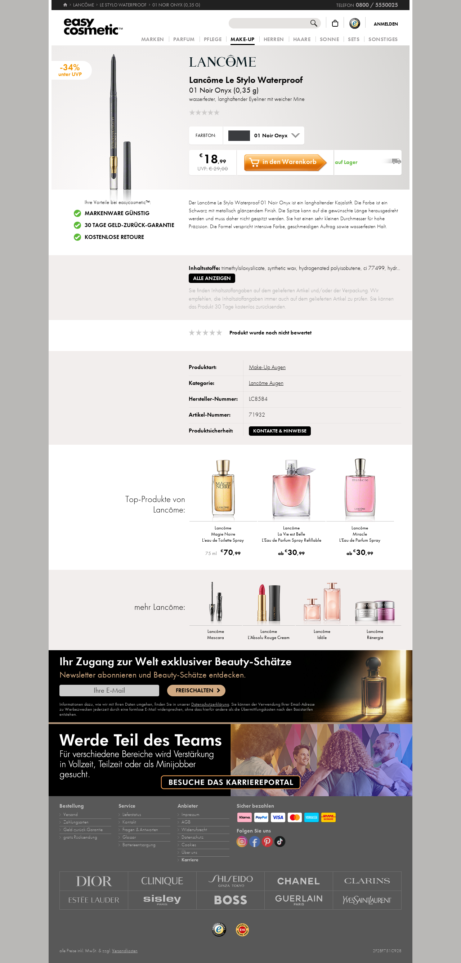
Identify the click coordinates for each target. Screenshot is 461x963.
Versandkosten (125, 951)
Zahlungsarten (76, 822)
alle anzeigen (212, 278)
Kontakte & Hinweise (279, 431)
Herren (274, 39)
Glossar (129, 837)
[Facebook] (255, 841)
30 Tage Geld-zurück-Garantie (129, 225)
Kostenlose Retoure (114, 237)
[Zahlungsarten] (319, 816)
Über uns (189, 852)
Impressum (190, 814)
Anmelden (386, 24)
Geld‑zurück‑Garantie (83, 830)
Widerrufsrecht (194, 830)
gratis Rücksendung (80, 837)
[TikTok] (280, 841)
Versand (70, 814)
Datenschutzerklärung (210, 704)
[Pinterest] (267, 841)
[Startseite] (65, 2)
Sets (353, 39)
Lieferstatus (131, 814)
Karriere (190, 860)
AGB (186, 822)
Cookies (189, 845)
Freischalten (194, 690)
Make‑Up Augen (267, 367)
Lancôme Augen (266, 383)
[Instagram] (242, 841)
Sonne (329, 39)
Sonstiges (383, 39)
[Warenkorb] (335, 23)
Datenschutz (192, 837)
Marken (152, 39)
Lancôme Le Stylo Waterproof (246, 79)
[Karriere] (230, 760)
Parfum (184, 39)
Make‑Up (242, 40)
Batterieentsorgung (139, 845)
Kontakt (129, 822)
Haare (302, 39)
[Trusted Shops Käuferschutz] (354, 23)
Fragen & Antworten (140, 830)
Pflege (212, 39)
